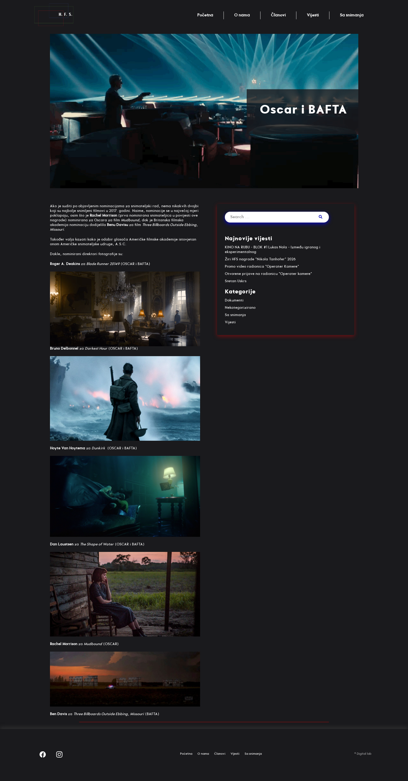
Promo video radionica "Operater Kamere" (262, 266)
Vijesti (313, 15)
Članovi (278, 15)
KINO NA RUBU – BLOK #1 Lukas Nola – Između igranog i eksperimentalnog (272, 249)
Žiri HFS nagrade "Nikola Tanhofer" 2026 (260, 259)
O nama (242, 15)
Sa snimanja (352, 15)
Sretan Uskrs (235, 281)
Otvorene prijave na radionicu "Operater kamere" (268, 274)
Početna (205, 15)
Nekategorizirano (240, 308)
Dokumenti (234, 300)
